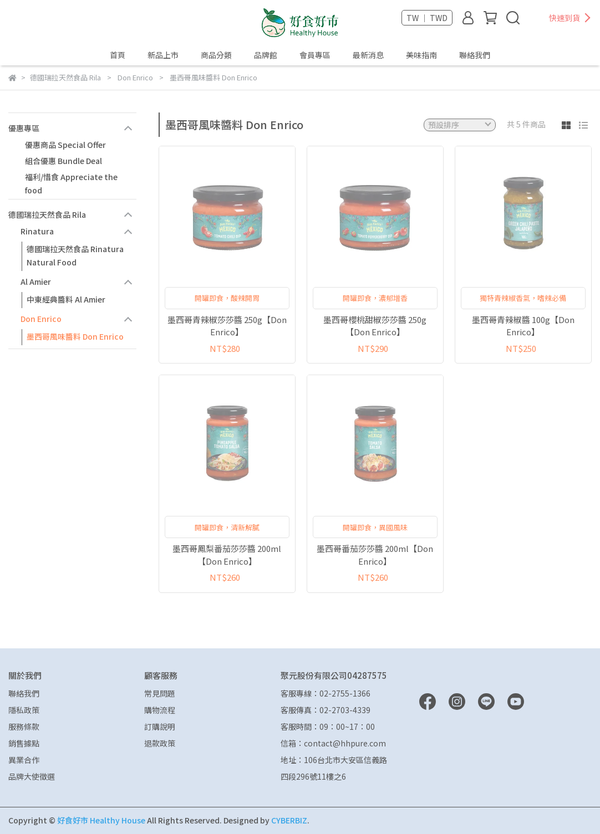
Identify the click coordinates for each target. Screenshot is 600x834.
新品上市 (163, 54)
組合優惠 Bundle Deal (63, 160)
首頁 (117, 54)
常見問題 (159, 693)
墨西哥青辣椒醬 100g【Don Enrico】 (523, 326)
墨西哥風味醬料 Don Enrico (75, 336)
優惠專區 (23, 128)
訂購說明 (159, 726)
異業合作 (23, 759)
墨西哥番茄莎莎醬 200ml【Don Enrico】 (375, 555)
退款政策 (159, 743)
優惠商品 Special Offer (65, 144)
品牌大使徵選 (31, 776)
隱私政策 (23, 709)
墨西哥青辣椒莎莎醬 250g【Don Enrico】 (227, 326)
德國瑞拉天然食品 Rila (47, 214)
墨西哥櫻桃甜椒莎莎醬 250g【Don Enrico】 (374, 326)
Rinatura (37, 231)
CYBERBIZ (289, 820)
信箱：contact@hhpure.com (333, 743)
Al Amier (36, 281)
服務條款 (23, 726)
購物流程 (159, 709)
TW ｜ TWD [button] (427, 18)
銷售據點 (23, 743)
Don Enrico (41, 318)
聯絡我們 (474, 54)
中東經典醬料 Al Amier (66, 299)
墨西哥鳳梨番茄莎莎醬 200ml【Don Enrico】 (226, 555)
